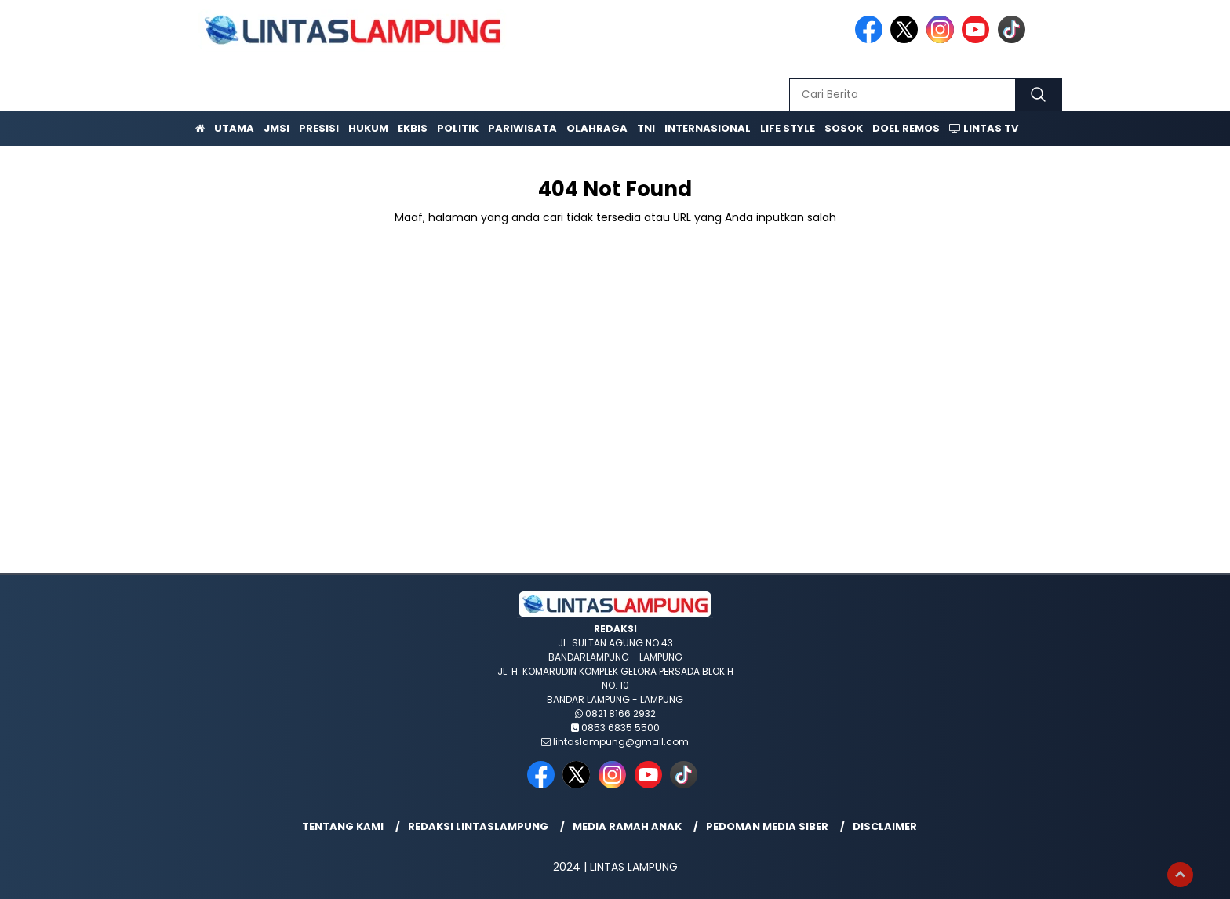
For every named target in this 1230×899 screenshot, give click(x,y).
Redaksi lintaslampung (478, 826)
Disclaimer (885, 826)
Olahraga (597, 128)
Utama (234, 128)
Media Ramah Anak (627, 826)
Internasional (707, 128)
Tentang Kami (343, 826)
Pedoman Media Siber (767, 826)
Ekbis (413, 128)
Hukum (368, 128)
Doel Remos (906, 128)
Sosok (843, 128)
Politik (458, 128)
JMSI (276, 128)
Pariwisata (522, 128)
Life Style (787, 128)
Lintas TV (983, 128)
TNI (646, 128)
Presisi (319, 128)
